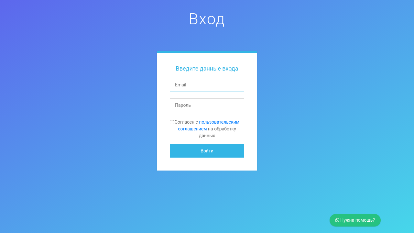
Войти (207, 150)
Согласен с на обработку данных (207, 128)
